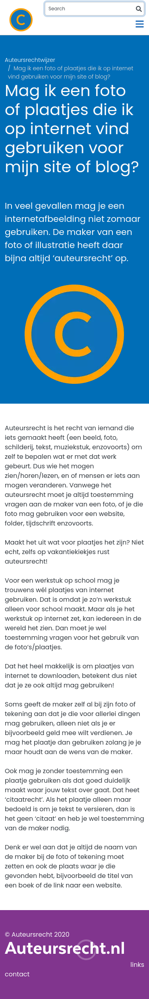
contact (17, 974)
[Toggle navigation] (139, 24)
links (137, 964)
